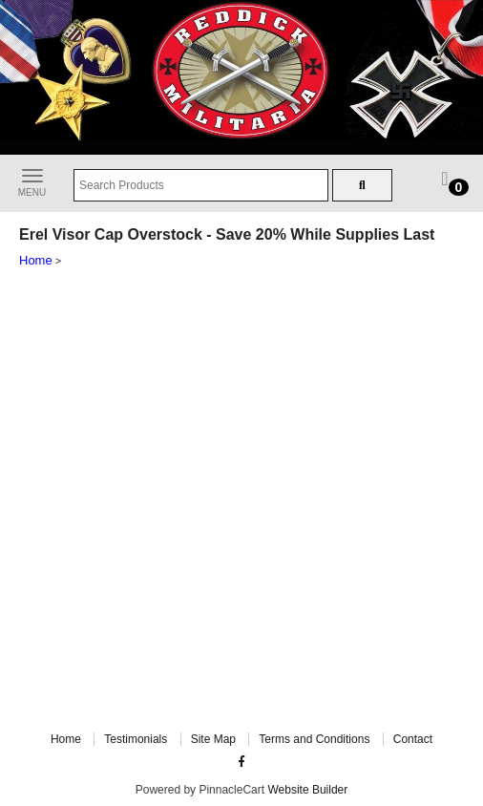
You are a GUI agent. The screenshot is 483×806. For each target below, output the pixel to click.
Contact (412, 739)
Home (35, 260)
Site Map (213, 739)
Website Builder (307, 789)
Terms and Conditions (314, 739)
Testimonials (135, 739)
